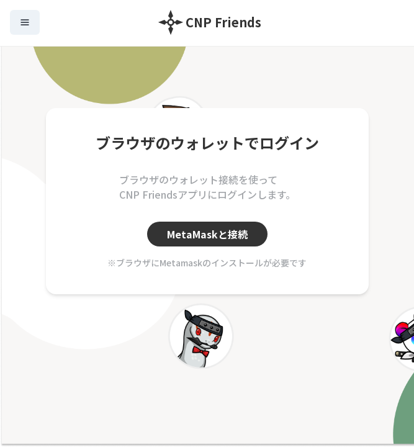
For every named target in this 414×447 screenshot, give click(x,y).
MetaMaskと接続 (207, 234)
